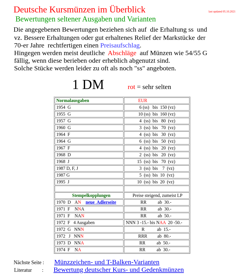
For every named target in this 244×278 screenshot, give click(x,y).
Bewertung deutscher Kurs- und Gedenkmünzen (119, 269)
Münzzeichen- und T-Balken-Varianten (106, 262)
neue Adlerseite (101, 202)
